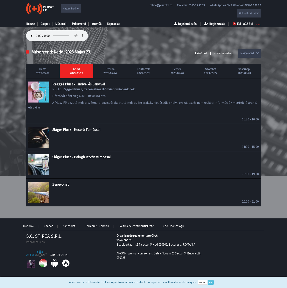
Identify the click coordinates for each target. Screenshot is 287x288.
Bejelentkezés (185, 24)
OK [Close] (210, 282)
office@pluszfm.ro (161, 5)
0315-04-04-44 (58, 255)
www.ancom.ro (137, 253)
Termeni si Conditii (97, 226)
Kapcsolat (113, 24)
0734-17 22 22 (252, 5)
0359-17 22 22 (197, 5)
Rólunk (30, 24)
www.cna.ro (124, 240)
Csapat (45, 24)
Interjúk (96, 24)
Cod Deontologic (173, 226)
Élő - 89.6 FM (243, 24)
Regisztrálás (214, 24)
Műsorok (60, 24)
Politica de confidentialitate (136, 226)
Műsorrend (79, 24)
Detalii (202, 282)
